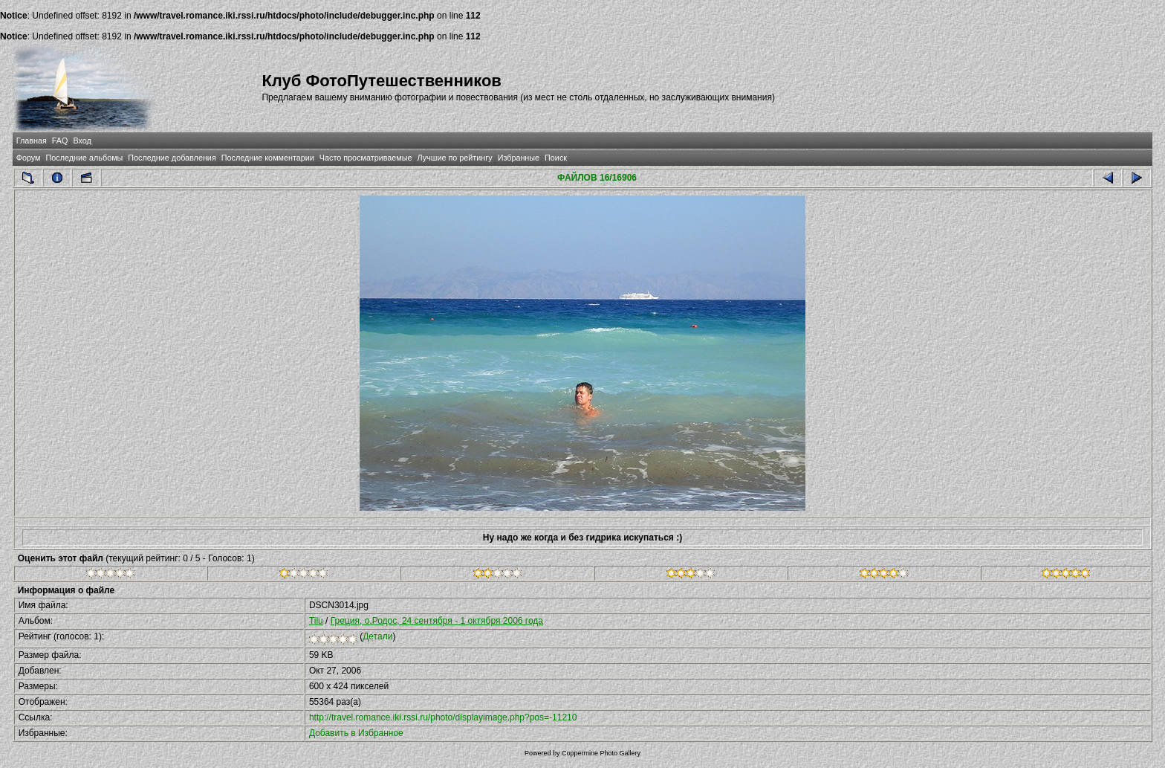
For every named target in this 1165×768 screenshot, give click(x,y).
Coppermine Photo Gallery (601, 753)
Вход (82, 140)
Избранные (518, 157)
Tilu (316, 621)
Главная (31, 140)
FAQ (60, 140)
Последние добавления (171, 157)
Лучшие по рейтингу (455, 157)
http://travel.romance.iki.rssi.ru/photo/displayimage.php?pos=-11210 (443, 717)
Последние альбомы (84, 157)
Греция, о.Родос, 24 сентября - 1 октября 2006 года (437, 621)
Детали (377, 636)
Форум (28, 157)
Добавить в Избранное (356, 733)
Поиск (556, 157)
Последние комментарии (267, 157)
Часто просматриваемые (365, 157)
